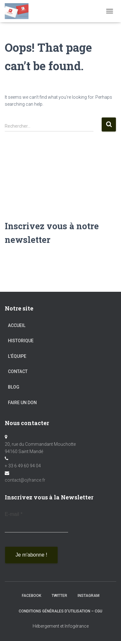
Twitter (59, 595)
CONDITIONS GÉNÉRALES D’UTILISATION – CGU (60, 611)
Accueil (16, 325)
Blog (13, 387)
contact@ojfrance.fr (25, 480)
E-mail (13, 514)
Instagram (88, 595)
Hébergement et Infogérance (61, 626)
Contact (18, 371)
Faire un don (22, 402)
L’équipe (17, 356)
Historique (21, 340)
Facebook (31, 595)
